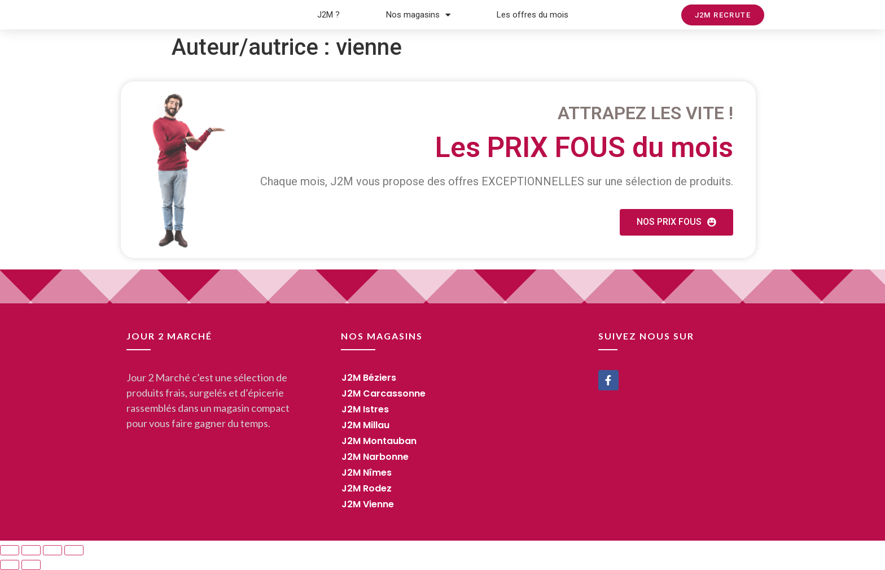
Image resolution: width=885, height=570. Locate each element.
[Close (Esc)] (9, 550)
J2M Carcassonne (383, 393)
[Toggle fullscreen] (52, 550)
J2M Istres (365, 409)
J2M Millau (365, 425)
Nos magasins (418, 15)
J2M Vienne (367, 504)
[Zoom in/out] (74, 550)
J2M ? (328, 15)
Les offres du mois (532, 15)
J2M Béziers (368, 377)
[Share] (31, 550)
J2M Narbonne (375, 456)
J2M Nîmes (366, 472)
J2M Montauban (379, 440)
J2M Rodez (366, 488)
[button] (722, 15)
